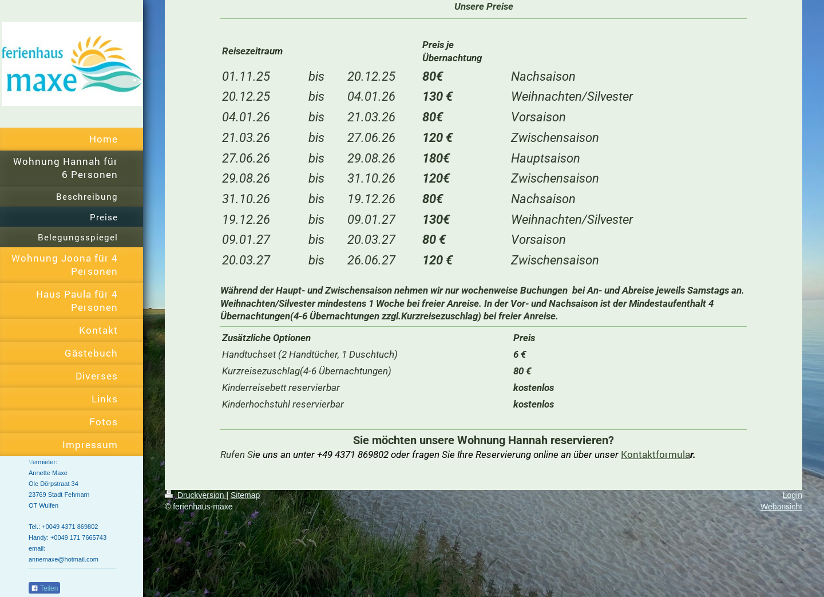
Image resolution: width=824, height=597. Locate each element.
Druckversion (195, 495)
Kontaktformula (655, 454)
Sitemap (245, 495)
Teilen (44, 588)
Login (792, 495)
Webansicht (781, 506)
